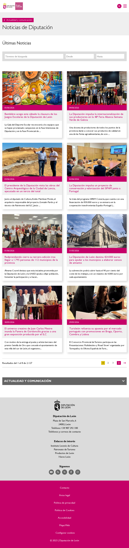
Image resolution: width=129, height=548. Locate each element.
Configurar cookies (65, 532)
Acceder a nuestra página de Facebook (71, 472)
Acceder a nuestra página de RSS (58, 472)
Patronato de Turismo (64, 449)
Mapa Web (64, 525)
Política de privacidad (64, 502)
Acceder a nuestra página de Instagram (77, 472)
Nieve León (64, 456)
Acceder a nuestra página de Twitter (64, 472)
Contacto (64, 487)
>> (124, 363)
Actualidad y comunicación (19, 20)
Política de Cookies (64, 510)
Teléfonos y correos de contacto (64, 431)
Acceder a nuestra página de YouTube (51, 472)
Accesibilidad (64, 517)
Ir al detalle (32, 88)
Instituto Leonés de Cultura (64, 445)
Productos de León (64, 453)
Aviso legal (64, 495)
